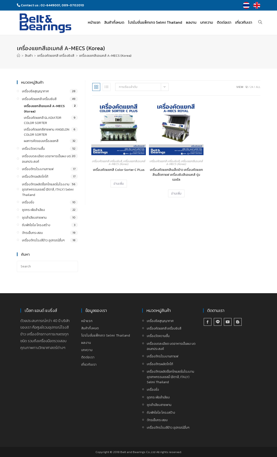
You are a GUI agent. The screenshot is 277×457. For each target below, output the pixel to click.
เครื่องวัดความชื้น (33, 148)
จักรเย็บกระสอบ (32, 232)
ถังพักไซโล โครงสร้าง (36, 225)
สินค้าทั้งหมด (90, 328)
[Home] (18, 55)
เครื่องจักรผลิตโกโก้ (35, 176)
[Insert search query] (47, 266)
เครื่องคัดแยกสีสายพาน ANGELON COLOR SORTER (46, 132)
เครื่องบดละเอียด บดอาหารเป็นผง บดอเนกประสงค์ (46, 159)
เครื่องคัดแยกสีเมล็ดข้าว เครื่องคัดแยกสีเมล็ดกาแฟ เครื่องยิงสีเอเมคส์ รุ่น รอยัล (176, 174)
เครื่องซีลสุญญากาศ (35, 91)
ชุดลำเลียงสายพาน (34, 217)
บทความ (87, 350)
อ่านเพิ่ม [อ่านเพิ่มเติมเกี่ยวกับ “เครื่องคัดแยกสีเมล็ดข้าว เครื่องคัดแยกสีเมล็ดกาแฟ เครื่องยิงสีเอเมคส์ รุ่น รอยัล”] (176, 193)
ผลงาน (86, 342)
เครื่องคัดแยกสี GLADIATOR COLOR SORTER (42, 120)
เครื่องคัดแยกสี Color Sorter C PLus (118, 169)
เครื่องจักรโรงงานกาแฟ (37, 169)
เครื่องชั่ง (28, 202)
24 (251, 87)
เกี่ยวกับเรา (89, 364)
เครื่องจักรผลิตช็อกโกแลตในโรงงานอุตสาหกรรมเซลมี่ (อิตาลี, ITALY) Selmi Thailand (48, 189)
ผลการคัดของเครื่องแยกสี (41, 141)
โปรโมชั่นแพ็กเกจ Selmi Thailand (105, 335)
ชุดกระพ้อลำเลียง (33, 209)
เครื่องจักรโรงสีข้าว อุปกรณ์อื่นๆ (43, 240)
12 (246, 87)
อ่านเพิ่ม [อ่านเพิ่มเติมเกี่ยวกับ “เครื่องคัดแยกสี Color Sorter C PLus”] (119, 183)
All (258, 87)
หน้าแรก (87, 320)
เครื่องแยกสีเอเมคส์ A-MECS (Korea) (105, 55)
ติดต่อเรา (88, 357)
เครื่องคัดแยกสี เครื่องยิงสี (107, 161)
